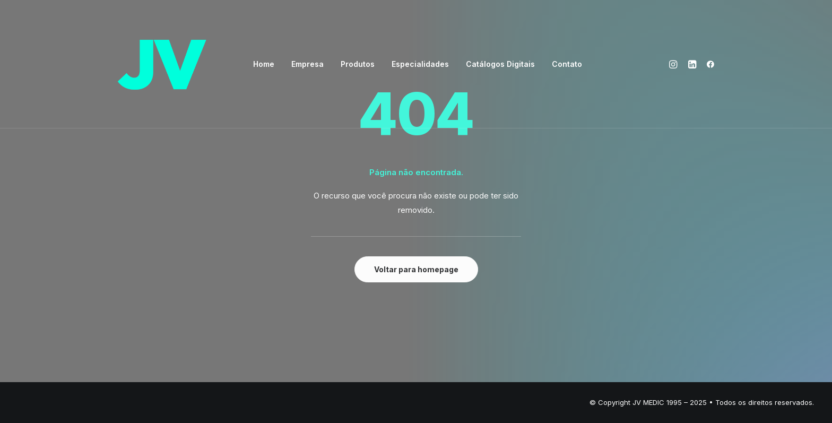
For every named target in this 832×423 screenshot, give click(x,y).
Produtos (358, 63)
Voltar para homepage (416, 269)
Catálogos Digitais (500, 63)
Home (263, 63)
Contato (567, 63)
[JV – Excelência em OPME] (162, 64)
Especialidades (420, 63)
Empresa (307, 63)
